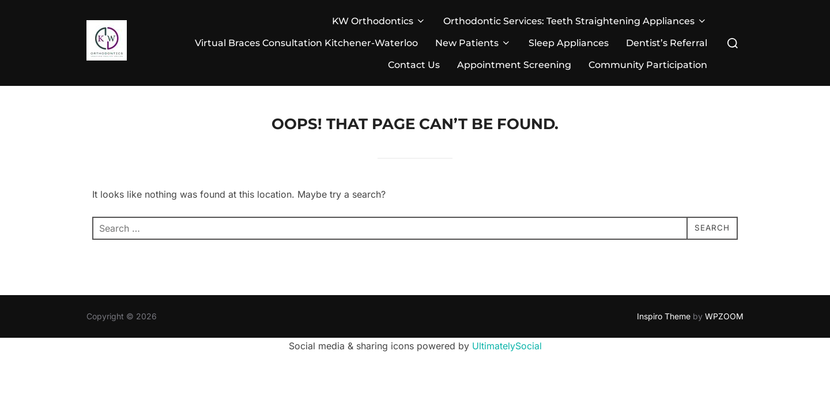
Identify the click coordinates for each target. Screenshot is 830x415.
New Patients (473, 42)
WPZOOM (724, 316)
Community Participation (647, 64)
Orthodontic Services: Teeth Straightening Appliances (575, 21)
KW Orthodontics (379, 21)
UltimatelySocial (507, 346)
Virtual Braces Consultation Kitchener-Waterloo (306, 42)
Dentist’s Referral (666, 42)
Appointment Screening (514, 64)
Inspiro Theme (664, 316)
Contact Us (414, 64)
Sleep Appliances (569, 42)
